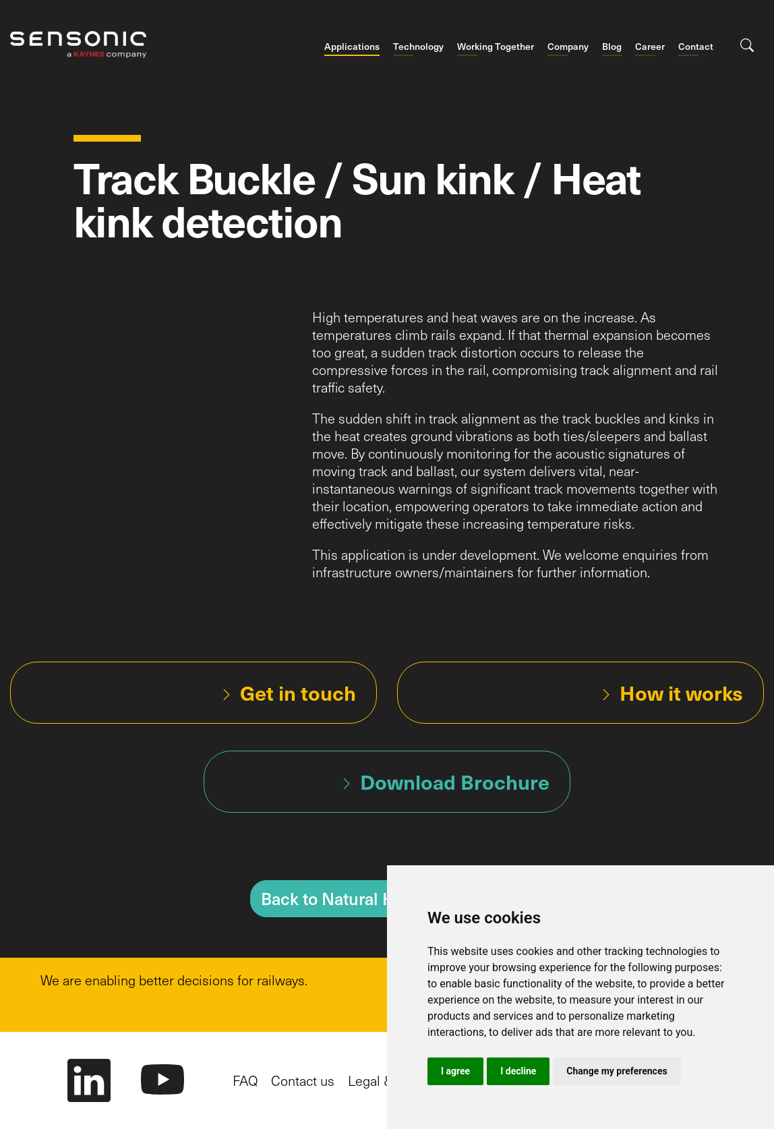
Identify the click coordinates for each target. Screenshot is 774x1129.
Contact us (302, 1080)
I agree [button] (455, 1071)
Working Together (495, 46)
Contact (695, 46)
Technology (418, 46)
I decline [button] (518, 1071)
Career (650, 46)
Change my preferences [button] (616, 1071)
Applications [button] (352, 46)
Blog (612, 46)
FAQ (245, 1080)
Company (568, 46)
